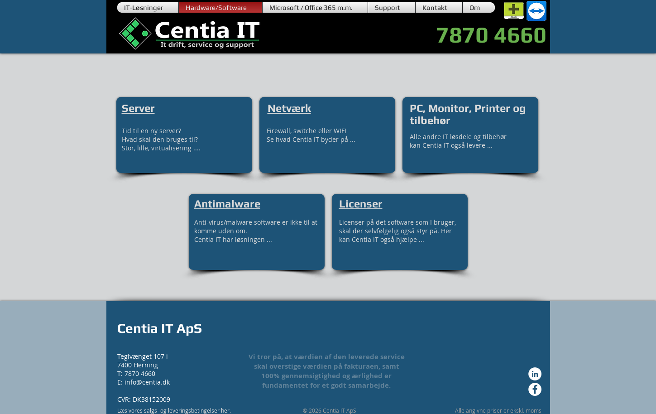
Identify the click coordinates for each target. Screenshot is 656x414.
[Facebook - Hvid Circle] (534, 389)
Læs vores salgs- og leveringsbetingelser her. (174, 410)
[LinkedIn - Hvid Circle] (534, 373)
